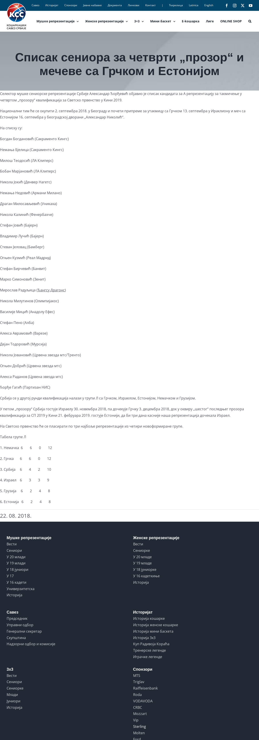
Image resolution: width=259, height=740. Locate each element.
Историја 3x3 (144, 637)
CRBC (137, 707)
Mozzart (140, 713)
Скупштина (16, 637)
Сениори (14, 550)
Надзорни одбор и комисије (31, 643)
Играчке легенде (147, 656)
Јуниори (13, 701)
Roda (137, 694)
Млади (12, 694)
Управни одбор (20, 624)
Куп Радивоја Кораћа (151, 643)
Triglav (138, 681)
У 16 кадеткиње (146, 575)
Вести (12, 544)
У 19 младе (142, 563)
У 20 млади (16, 556)
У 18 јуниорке (144, 569)
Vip (135, 720)
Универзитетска (21, 588)
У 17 (10, 575)
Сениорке (141, 550)
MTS (136, 675)
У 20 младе (142, 556)
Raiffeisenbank (145, 688)
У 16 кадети (16, 582)
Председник (17, 618)
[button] (250, 21)
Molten (139, 732)
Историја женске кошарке (155, 624)
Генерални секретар (24, 631)
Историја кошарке (149, 618)
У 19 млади (16, 563)
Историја (14, 595)
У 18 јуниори (17, 569)
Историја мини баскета (153, 631)
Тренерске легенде (149, 650)
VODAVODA (143, 701)
